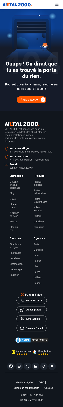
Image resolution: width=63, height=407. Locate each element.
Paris (36, 244)
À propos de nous (14, 214)
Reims (37, 272)
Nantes (37, 261)
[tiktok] (44, 366)
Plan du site (14, 228)
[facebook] (11, 366)
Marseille (38, 249)
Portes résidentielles (39, 200)
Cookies (48, 388)
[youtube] (52, 366)
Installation (15, 258)
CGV (41, 382)
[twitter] (27, 366)
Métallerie (39, 221)
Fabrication (15, 253)
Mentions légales (24, 382)
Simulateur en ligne (15, 246)
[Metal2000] (17, 5)
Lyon (36, 255)
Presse (13, 221)
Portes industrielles (39, 192)
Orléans (38, 277)
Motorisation (15, 264)
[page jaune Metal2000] (21, 354)
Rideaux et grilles (38, 183)
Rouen (37, 283)
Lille (36, 266)
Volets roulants (38, 209)
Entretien (14, 275)
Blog (12, 193)
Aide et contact (13, 206)
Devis (13, 199)
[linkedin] (35, 366)
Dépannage (15, 269)
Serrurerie (39, 227)
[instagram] (19, 366)
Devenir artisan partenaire (15, 184)
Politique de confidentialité (25, 388)
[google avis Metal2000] (42, 354)
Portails (37, 216)
